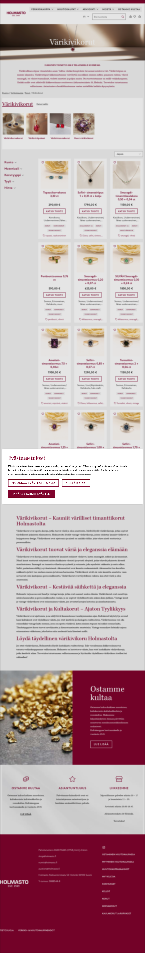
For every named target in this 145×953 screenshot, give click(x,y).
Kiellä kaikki (76, 483)
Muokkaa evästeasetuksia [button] (33, 483)
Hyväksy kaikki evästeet (32, 494)
